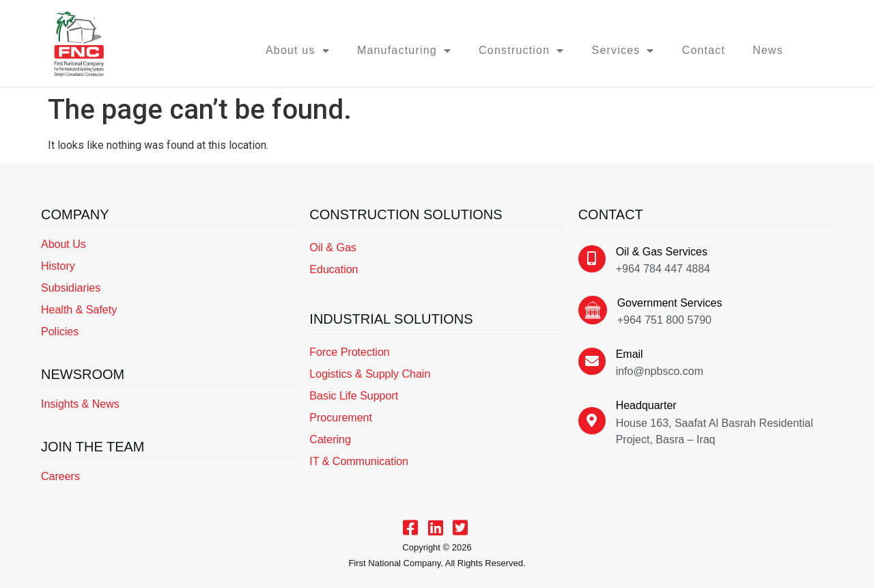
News (767, 50)
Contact (704, 50)
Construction (521, 50)
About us (298, 50)
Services (623, 50)
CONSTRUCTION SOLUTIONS (405, 214)
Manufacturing (404, 50)
